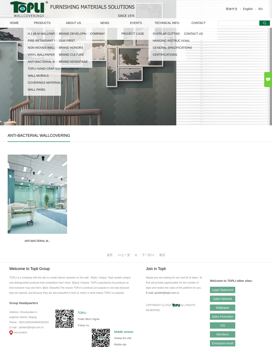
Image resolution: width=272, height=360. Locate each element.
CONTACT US (193, 33)
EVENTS (136, 23)
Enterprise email (222, 343)
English (248, 9)
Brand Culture (71, 54)
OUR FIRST (67, 40)
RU (260, 9)
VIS (222, 325)
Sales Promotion (223, 316)
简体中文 (232, 9)
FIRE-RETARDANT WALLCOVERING (53, 40)
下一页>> (148, 255)
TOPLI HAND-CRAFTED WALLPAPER (53, 68)
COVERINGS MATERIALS (45, 82)
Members (222, 334)
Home (14, 23)
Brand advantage (73, 61)
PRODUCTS (42, 23)
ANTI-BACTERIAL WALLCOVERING (52, 61)
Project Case (132, 33)
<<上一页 (124, 255)
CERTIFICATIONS (165, 54)
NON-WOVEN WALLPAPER (46, 47)
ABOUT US (73, 23)
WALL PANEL (37, 89)
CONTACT (199, 23)
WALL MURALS (38, 75)
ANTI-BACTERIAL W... (37, 241)
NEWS (104, 23)
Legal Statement (222, 290)
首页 (110, 255)
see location (18, 332)
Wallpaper (222, 307)
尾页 (162, 255)
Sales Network (222, 298)
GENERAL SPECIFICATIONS (172, 47)
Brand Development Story (81, 33)
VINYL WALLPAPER (41, 54)
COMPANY (97, 33)
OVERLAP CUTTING (167, 33)
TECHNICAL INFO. (167, 23)
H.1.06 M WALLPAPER (43, 33)
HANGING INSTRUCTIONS (171, 40)
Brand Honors (71, 47)
